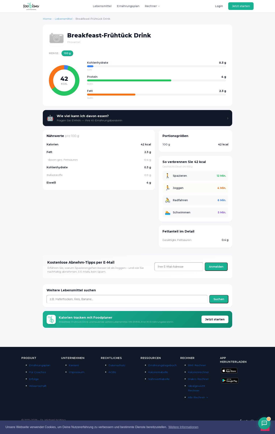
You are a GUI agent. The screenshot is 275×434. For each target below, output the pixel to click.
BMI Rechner (197, 365)
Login (219, 6)
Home (47, 18)
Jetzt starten (241, 6)
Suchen (219, 299)
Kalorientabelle (158, 372)
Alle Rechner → (198, 397)
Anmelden (216, 266)
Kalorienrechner (198, 372)
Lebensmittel (102, 6)
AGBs (112, 372)
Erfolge (34, 379)
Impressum (76, 372)
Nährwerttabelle (159, 379)
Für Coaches (37, 372)
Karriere (74, 365)
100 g (67, 53)
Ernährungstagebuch (162, 365)
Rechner (152, 6)
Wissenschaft (37, 386)
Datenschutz (116, 365)
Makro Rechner (198, 379)
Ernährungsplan (128, 6)
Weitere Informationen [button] (183, 427)
